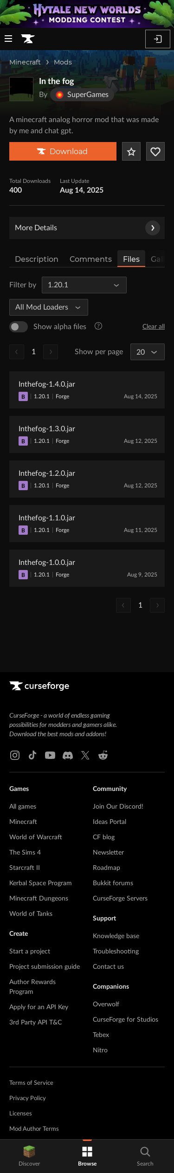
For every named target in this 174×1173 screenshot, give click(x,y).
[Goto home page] (27, 39)
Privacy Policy (27, 1098)
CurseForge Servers (120, 898)
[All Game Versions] (80, 285)
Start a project (29, 951)
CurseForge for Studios (125, 1020)
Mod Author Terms (34, 1129)
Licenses (20, 1114)
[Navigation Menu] (8, 39)
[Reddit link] (103, 755)
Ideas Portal (109, 822)
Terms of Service (31, 1083)
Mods (63, 62)
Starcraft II (24, 868)
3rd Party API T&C (35, 1022)
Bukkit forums (113, 883)
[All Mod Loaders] (44, 307)
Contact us (108, 967)
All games (22, 807)
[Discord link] (67, 755)
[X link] (85, 755)
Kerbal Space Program (40, 883)
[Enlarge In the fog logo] (21, 89)
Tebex (101, 1035)
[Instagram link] (14, 755)
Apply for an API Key (38, 1007)
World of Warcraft (35, 837)
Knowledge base (116, 936)
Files (131, 259)
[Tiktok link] (32, 755)
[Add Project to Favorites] (131, 151)
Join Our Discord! (118, 807)
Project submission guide (44, 967)
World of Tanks (30, 914)
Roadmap (106, 868)
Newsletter (108, 852)
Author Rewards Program (32, 987)
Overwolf (106, 1004)
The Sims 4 (25, 852)
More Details (87, 227)
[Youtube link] (50, 755)
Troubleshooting (116, 951)
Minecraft (25, 62)
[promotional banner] (87, 14)
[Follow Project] (155, 151)
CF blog (104, 837)
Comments (91, 259)
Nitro (100, 1050)
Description (36, 259)
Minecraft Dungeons (38, 898)
